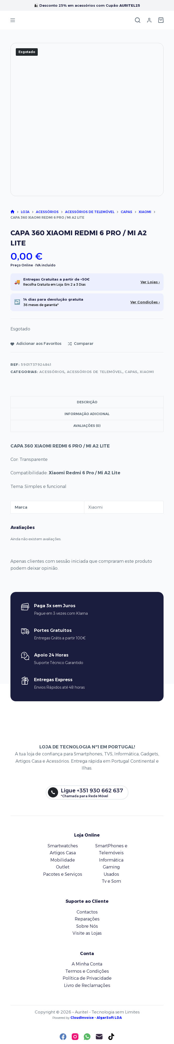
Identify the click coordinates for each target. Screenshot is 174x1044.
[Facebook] (63, 1036)
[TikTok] (111, 1036)
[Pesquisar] (137, 20)
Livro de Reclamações (87, 985)
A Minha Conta (87, 964)
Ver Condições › (145, 302)
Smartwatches (63, 845)
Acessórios (52, 372)
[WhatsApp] (87, 1036)
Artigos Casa (63, 852)
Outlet (62, 867)
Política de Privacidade (87, 978)
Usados (111, 874)
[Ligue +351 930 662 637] (87, 792)
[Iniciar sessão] (149, 20)
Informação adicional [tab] (87, 414)
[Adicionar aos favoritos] (35, 344)
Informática (111, 860)
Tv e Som (111, 881)
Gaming (111, 867)
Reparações (87, 919)
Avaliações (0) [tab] (87, 426)
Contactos (87, 912)
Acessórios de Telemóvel (94, 372)
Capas (131, 372)
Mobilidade (62, 860)
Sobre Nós (87, 926)
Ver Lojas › (150, 282)
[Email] (99, 1036)
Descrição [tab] (87, 402)
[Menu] (12, 20)
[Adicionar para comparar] (80, 344)
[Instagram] (75, 1036)
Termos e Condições (87, 971)
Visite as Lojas (87, 933)
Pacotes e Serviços (62, 874)
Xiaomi (147, 372)
